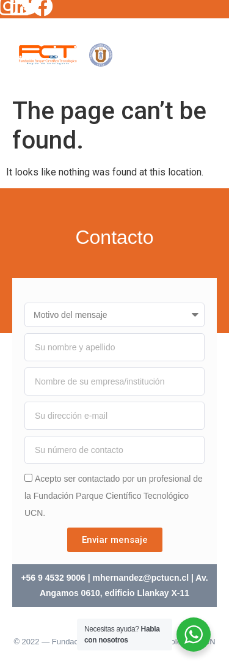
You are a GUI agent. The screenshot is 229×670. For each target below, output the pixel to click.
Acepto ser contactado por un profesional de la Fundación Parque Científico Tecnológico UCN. (113, 496)
